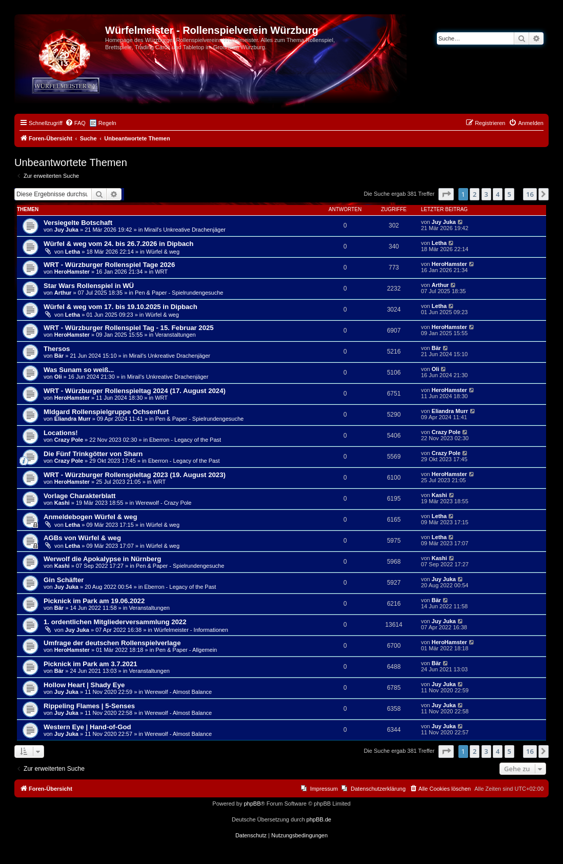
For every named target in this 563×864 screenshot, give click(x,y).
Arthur (63, 293)
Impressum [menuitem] (324, 789)
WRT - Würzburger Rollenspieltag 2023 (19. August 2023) (135, 475)
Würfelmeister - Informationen (191, 630)
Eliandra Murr (72, 419)
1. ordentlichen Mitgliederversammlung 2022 (115, 622)
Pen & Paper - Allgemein (186, 650)
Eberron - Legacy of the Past (185, 440)
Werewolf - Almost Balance (178, 692)
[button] (446, 194)
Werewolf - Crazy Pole (163, 503)
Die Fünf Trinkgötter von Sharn (93, 454)
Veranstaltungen (175, 335)
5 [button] (509, 194)
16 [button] (530, 194)
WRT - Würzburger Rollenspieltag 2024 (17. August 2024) (135, 391)
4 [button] (497, 194)
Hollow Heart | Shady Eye (84, 685)
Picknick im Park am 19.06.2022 (94, 601)
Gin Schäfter (64, 580)
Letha (72, 252)
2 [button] (474, 194)
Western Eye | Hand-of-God (87, 727)
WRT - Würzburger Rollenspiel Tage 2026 (109, 265)
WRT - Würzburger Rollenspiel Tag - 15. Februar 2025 (129, 328)
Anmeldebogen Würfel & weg (90, 517)
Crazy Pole (68, 440)
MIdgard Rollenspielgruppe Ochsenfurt (106, 412)
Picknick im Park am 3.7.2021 (90, 664)
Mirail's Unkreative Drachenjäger (185, 230)
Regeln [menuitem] (107, 123)
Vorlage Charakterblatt (79, 496)
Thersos (57, 349)
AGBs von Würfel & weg (82, 538)
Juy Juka (66, 230)
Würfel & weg (162, 252)
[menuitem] (75, 123)
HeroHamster (72, 272)
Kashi (62, 503)
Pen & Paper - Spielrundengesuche (179, 293)
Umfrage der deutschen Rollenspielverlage (112, 643)
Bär (59, 356)
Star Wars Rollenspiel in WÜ (89, 286)
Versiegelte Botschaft (78, 223)
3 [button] (486, 194)
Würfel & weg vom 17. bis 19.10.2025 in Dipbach (120, 307)
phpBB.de (319, 819)
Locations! (61, 433)
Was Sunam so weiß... (79, 370)
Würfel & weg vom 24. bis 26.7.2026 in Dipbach (118, 244)
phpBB (252, 803)
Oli (58, 377)
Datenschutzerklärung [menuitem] (378, 789)
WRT (161, 272)
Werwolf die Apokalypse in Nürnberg (102, 559)
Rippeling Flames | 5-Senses (89, 706)
